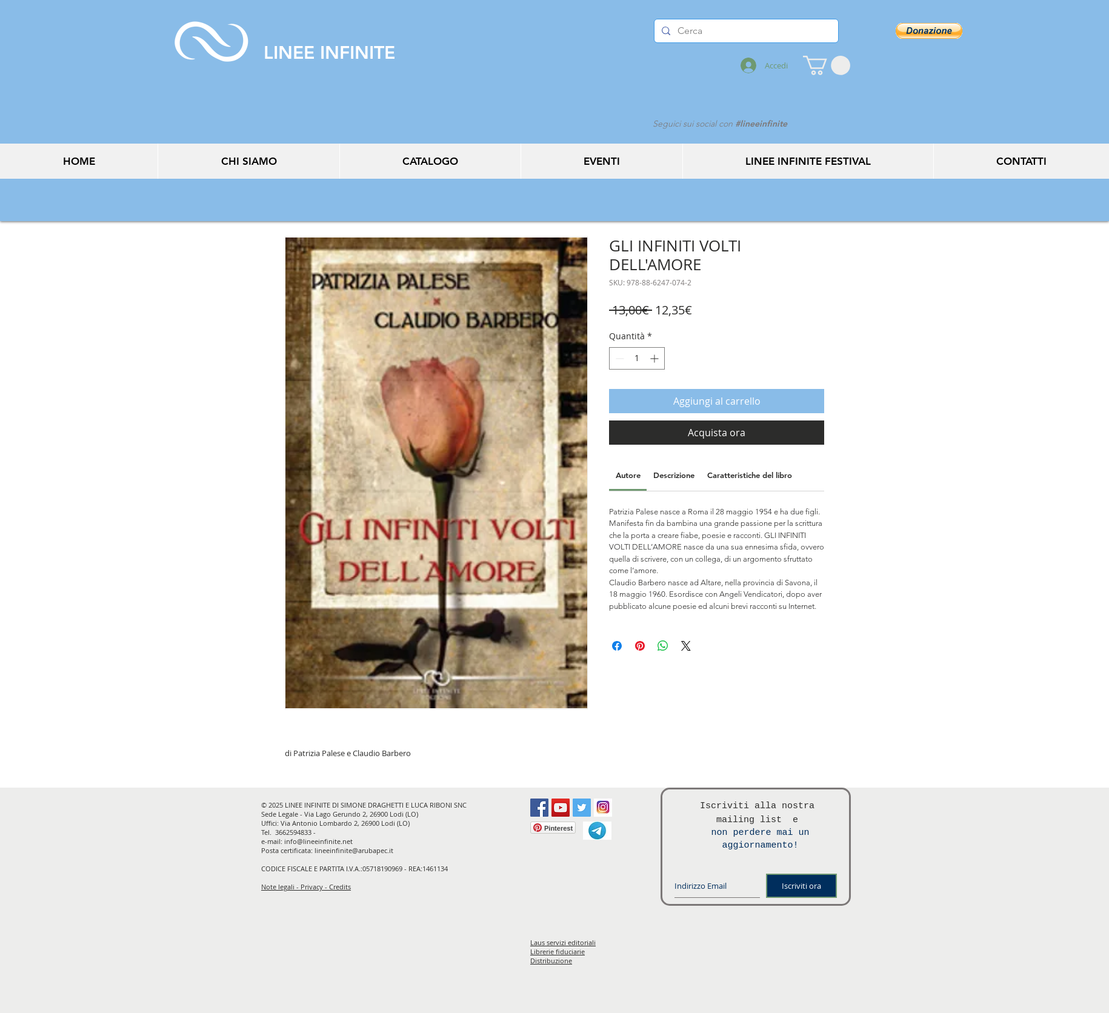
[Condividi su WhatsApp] (663, 646)
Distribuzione (551, 960)
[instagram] (603, 808)
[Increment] (655, 358)
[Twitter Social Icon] (582, 808)
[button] (826, 65)
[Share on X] (686, 646)
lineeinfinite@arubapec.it (354, 850)
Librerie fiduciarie (557, 951)
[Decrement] (618, 358)
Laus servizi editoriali (563, 942)
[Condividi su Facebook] (617, 646)
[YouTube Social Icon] (560, 808)
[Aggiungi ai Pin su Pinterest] (640, 646)
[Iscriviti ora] (801, 886)
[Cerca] (745, 30)
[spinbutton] (637, 358)
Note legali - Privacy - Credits (306, 886)
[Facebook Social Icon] (539, 808)
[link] (628, 475)
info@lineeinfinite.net (318, 841)
